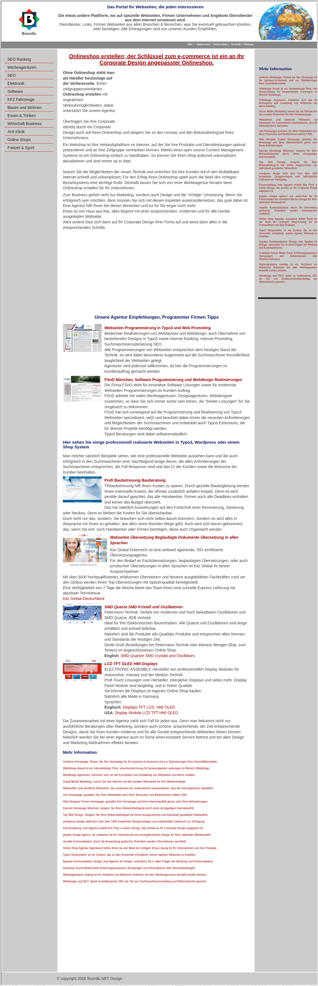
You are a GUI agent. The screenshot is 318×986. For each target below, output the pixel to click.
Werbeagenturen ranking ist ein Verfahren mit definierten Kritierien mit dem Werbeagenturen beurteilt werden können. (135, 874)
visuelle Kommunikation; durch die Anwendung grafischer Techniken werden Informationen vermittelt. (125, 841)
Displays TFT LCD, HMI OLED (149, 707)
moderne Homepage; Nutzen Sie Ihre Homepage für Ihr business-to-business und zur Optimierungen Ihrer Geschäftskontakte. (140, 761)
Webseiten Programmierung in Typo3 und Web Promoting (157, 328)
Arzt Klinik (16, 131)
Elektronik (15, 83)
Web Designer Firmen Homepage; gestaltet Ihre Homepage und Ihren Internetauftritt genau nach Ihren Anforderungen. (135, 801)
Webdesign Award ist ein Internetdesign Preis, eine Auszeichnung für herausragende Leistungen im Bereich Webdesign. (136, 768)
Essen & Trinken (21, 115)
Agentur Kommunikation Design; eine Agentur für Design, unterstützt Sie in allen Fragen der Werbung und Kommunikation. (138, 861)
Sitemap (248, 44)
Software (15, 91)
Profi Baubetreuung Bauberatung (135, 480)
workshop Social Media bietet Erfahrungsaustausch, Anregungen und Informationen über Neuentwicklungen (129, 868)
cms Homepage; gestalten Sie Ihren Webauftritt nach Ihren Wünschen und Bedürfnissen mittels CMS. (125, 794)
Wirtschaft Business (24, 123)
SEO (11, 75)
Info (190, 44)
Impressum (203, 44)
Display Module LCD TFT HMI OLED (146, 713)
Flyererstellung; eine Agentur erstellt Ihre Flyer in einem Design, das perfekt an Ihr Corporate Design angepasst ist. (133, 828)
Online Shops (19, 139)
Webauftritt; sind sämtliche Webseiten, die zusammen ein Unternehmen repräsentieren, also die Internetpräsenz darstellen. (138, 788)
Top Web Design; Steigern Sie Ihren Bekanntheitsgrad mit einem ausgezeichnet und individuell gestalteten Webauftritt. (135, 814)
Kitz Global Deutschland (83, 598)
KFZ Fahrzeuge (20, 99)
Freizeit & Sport (20, 147)
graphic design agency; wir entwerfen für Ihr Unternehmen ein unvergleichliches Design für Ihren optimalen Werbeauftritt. (137, 834)
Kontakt (236, 44)
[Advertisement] (184, 99)
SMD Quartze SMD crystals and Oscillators (157, 655)
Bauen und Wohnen (24, 107)
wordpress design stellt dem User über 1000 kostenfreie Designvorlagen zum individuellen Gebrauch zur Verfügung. (134, 821)
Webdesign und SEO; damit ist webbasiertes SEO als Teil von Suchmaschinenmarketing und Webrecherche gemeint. (135, 881)
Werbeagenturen (21, 67)
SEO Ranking (19, 59)
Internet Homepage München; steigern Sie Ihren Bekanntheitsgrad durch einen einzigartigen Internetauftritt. (129, 808)
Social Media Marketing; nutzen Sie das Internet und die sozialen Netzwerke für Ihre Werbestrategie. (124, 781)
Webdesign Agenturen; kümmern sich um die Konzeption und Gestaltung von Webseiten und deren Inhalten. (129, 774)
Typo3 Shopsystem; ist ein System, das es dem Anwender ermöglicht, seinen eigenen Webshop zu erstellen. (129, 854)
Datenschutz (220, 44)
